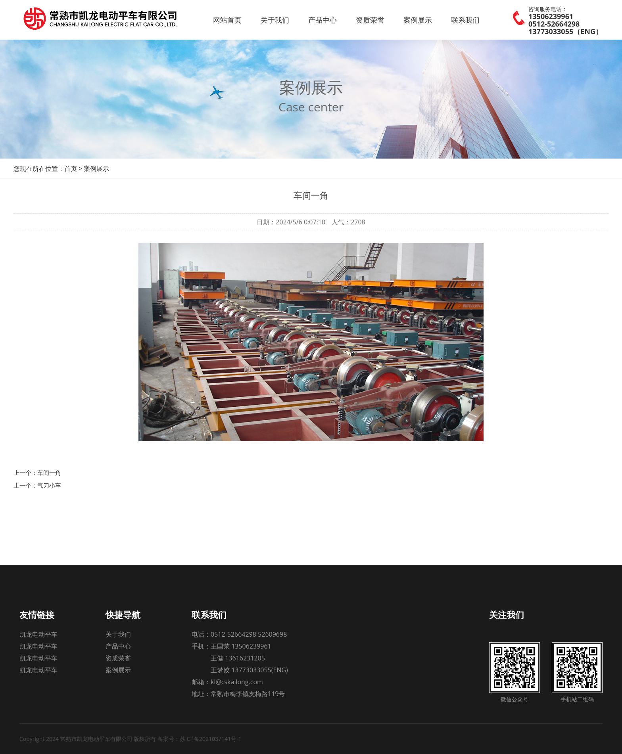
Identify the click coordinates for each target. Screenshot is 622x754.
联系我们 (465, 20)
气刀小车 (49, 485)
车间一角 (49, 473)
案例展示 (417, 20)
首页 (70, 168)
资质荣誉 (370, 20)
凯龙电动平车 (38, 634)
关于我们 (275, 20)
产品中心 (322, 20)
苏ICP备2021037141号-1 (211, 739)
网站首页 (227, 20)
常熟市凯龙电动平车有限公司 (111, 20)
